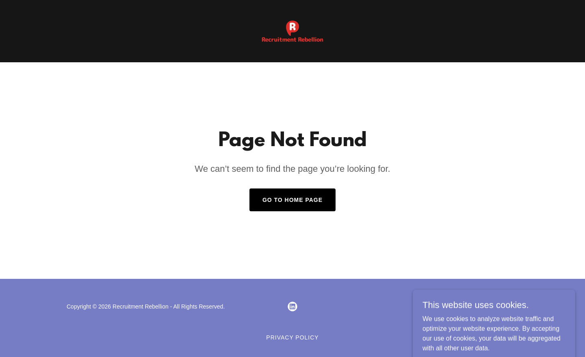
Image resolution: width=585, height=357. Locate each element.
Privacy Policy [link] (292, 337)
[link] (292, 30)
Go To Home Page (292, 200)
